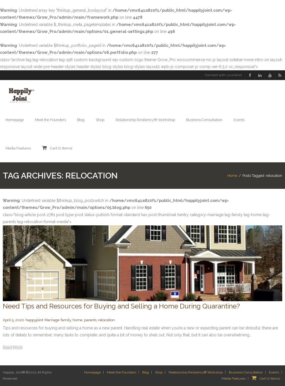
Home (232, 175)
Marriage (52, 320)
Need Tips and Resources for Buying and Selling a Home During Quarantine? (121, 306)
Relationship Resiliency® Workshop (196, 372)
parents (90, 320)
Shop (159, 372)
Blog (145, 372)
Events (274, 372)
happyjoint (34, 320)
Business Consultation (246, 372)
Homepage (92, 372)
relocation (106, 320)
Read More (13, 347)
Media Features (233, 378)
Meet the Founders (121, 372)
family (66, 320)
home (77, 320)
